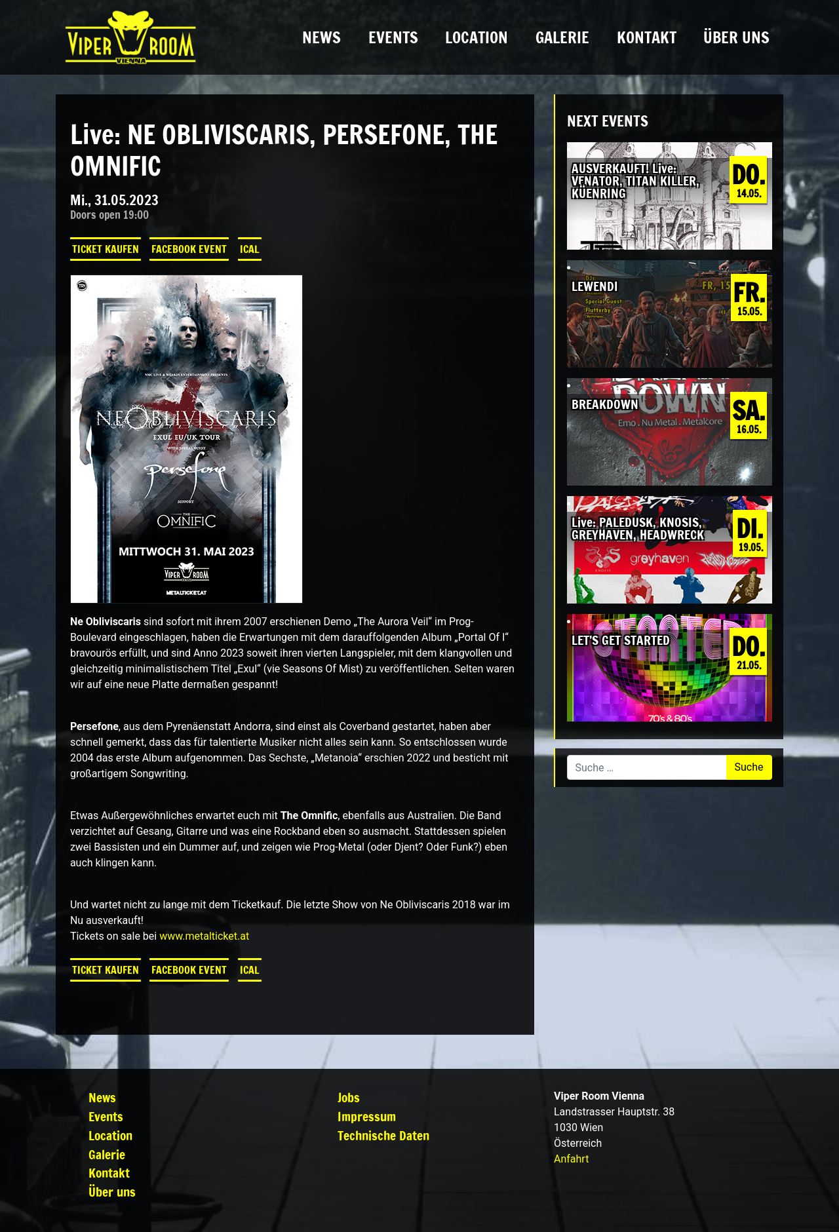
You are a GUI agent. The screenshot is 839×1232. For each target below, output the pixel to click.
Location (476, 37)
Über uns (736, 37)
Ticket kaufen (105, 249)
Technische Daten (383, 1135)
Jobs (349, 1097)
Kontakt (646, 37)
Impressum (367, 1116)
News (321, 37)
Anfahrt (571, 1159)
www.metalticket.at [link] (204, 936)
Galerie (562, 37)
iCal (250, 249)
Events (393, 37)
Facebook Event (189, 249)
